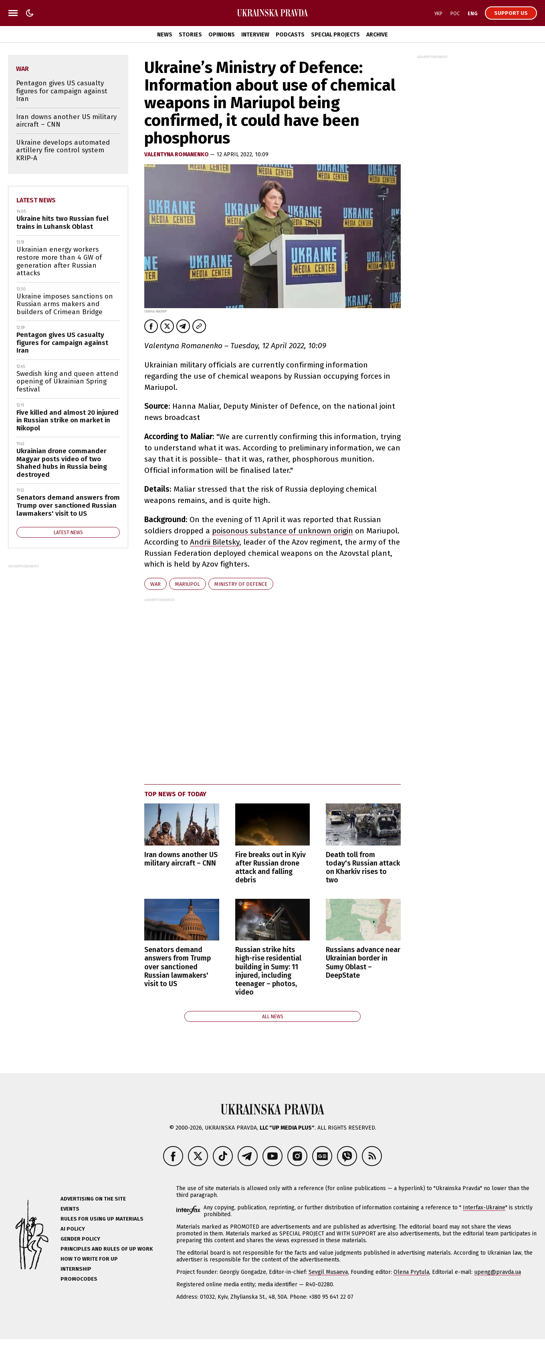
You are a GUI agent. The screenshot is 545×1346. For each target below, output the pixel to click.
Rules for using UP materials (102, 1219)
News (164, 34)
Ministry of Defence (240, 584)
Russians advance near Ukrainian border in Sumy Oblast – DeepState (363, 962)
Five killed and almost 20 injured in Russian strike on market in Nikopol (67, 420)
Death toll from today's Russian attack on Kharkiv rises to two (363, 867)
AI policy (73, 1229)
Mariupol (187, 584)
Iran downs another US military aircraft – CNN (181, 859)
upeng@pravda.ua (497, 1272)
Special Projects (335, 34)
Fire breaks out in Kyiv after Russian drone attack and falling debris (270, 867)
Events (70, 1209)
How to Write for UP (89, 1259)
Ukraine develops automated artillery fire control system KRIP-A (63, 150)
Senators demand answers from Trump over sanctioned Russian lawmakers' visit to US (177, 967)
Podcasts (290, 34)
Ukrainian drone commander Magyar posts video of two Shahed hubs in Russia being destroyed (61, 463)
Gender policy (80, 1239)
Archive (377, 34)
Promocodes (79, 1279)
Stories (190, 34)
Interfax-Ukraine (484, 1207)
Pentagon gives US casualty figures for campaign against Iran (61, 91)
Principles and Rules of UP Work (107, 1249)
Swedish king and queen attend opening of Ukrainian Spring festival (67, 381)
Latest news (36, 200)
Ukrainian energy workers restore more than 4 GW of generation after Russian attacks (59, 261)
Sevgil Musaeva (328, 1272)
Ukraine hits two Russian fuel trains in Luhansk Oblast (62, 222)
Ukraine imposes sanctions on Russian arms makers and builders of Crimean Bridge (64, 304)
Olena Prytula (411, 1272)
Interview (255, 34)
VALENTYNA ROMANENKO (177, 154)
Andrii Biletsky (214, 542)
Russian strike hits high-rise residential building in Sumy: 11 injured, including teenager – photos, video (268, 971)
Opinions (221, 34)
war (155, 584)
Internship (76, 1269)
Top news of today (175, 794)
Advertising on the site (93, 1199)
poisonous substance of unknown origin (282, 530)
